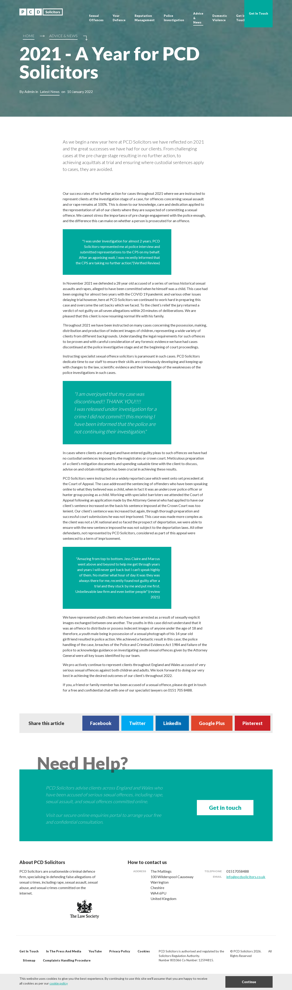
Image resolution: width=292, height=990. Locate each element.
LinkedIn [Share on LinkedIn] (172, 723)
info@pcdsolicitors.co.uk (245, 876)
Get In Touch (240, 18)
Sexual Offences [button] (96, 18)
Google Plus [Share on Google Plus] (212, 723)
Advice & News (198, 18)
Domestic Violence (219, 18)
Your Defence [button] (119, 18)
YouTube (95, 951)
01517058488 (237, 871)
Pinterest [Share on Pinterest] (252, 723)
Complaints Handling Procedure (67, 960)
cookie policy (59, 983)
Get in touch (225, 807)
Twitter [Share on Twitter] (137, 723)
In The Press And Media (63, 951)
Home (28, 35)
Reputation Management (145, 18)
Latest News (50, 91)
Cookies (144, 951)
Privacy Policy (119, 951)
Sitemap (29, 960)
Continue (249, 982)
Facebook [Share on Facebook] (100, 723)
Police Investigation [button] (174, 18)
